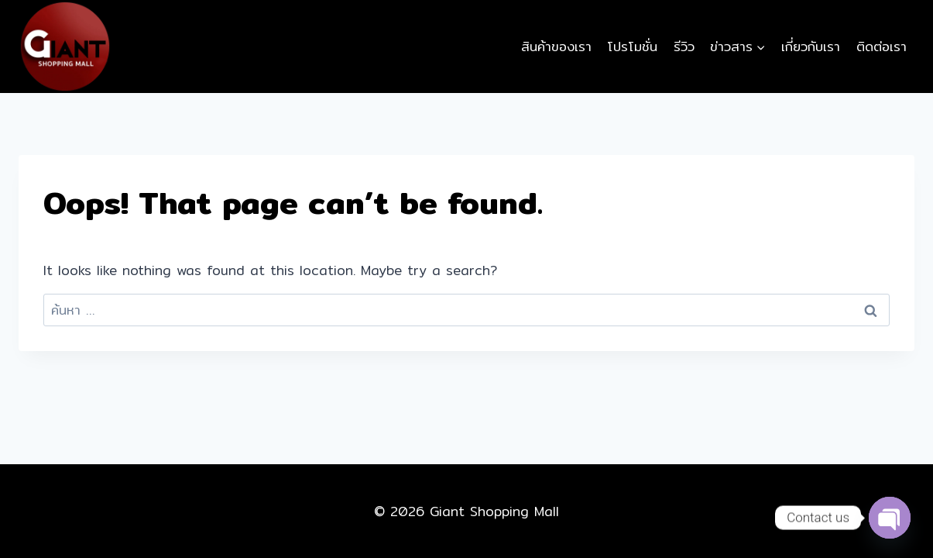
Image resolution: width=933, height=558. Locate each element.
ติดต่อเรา (881, 46)
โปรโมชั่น (632, 46)
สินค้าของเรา (556, 46)
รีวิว (684, 46)
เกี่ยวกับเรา (810, 46)
